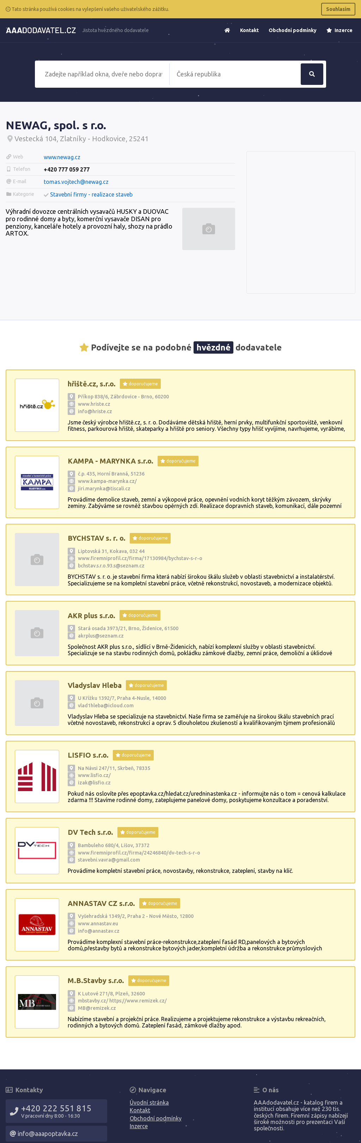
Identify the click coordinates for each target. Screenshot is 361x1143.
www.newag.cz (62, 157)
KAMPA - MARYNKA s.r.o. (110, 461)
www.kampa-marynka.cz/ (107, 481)
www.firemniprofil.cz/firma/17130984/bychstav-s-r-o (140, 558)
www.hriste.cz (94, 404)
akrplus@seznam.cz (101, 636)
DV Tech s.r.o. (90, 832)
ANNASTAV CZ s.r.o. (101, 903)
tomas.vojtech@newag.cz (76, 182)
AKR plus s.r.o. (91, 615)
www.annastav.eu (98, 923)
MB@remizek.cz (97, 1008)
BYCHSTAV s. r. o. (97, 538)
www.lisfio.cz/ (94, 775)
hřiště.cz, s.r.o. (92, 384)
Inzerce (339, 30)
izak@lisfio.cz (94, 782)
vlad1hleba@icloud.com (106, 705)
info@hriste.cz (95, 411)
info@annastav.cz (99, 931)
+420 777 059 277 (67, 169)
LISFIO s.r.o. (88, 755)
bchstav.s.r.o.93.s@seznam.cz (111, 566)
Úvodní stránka (149, 1102)
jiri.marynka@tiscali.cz (104, 488)
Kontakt (249, 30)
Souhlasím (338, 9)
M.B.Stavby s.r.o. (96, 980)
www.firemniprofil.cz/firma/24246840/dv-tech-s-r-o (139, 853)
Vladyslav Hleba (95, 685)
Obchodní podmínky (293, 30)
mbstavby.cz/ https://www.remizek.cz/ (122, 1001)
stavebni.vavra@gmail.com (109, 860)
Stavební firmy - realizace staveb (91, 194)
